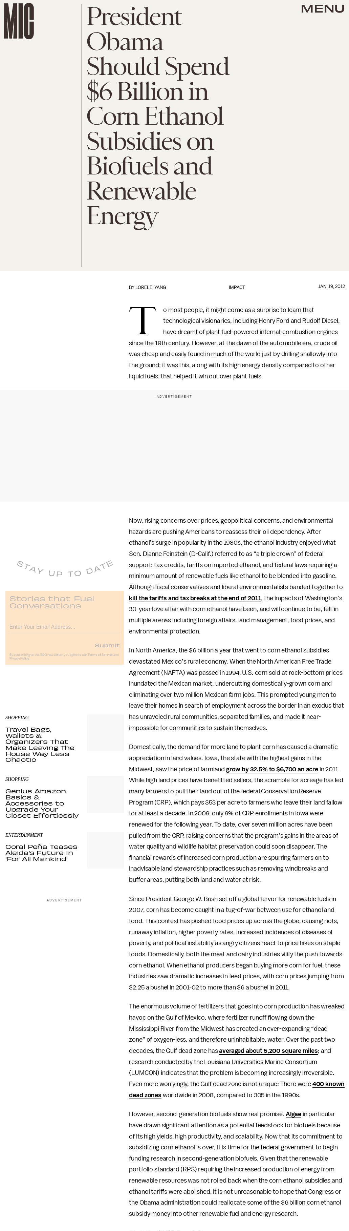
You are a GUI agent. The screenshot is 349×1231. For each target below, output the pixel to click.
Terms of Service (100, 659)
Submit (107, 649)
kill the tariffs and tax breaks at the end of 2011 (195, 598)
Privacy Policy (19, 663)
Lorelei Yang (150, 287)
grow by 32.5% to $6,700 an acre (272, 769)
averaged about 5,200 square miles (268, 1050)
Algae (293, 1114)
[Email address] (64, 630)
